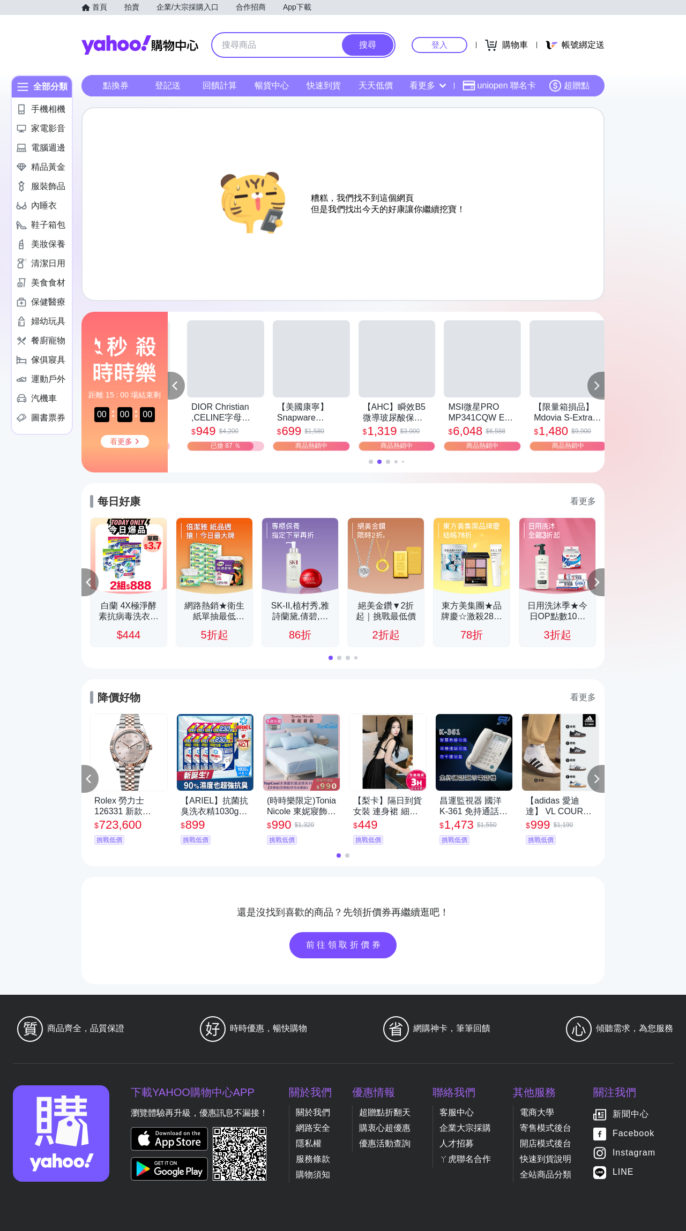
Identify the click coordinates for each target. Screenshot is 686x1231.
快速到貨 (324, 85)
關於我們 (313, 1112)
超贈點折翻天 (385, 1112)
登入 (439, 44)
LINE (623, 1171)
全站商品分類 (545, 1174)
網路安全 (313, 1127)
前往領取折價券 (344, 944)
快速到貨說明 (545, 1159)
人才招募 (456, 1143)
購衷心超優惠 (385, 1127)
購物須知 (313, 1174)
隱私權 (309, 1143)
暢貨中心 (272, 85)
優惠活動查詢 (385, 1143)
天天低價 (376, 85)
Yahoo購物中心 (139, 45)
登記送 (168, 85)
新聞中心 (631, 1114)
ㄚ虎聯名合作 (465, 1159)
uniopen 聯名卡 (499, 85)
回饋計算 (220, 85)
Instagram (634, 1152)
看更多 (427, 85)
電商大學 (537, 1112)
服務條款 (313, 1159)
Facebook (633, 1133)
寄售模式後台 (545, 1127)
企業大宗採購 (465, 1127)
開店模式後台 (545, 1143)
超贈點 (569, 85)
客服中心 (456, 1112)
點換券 (116, 85)
